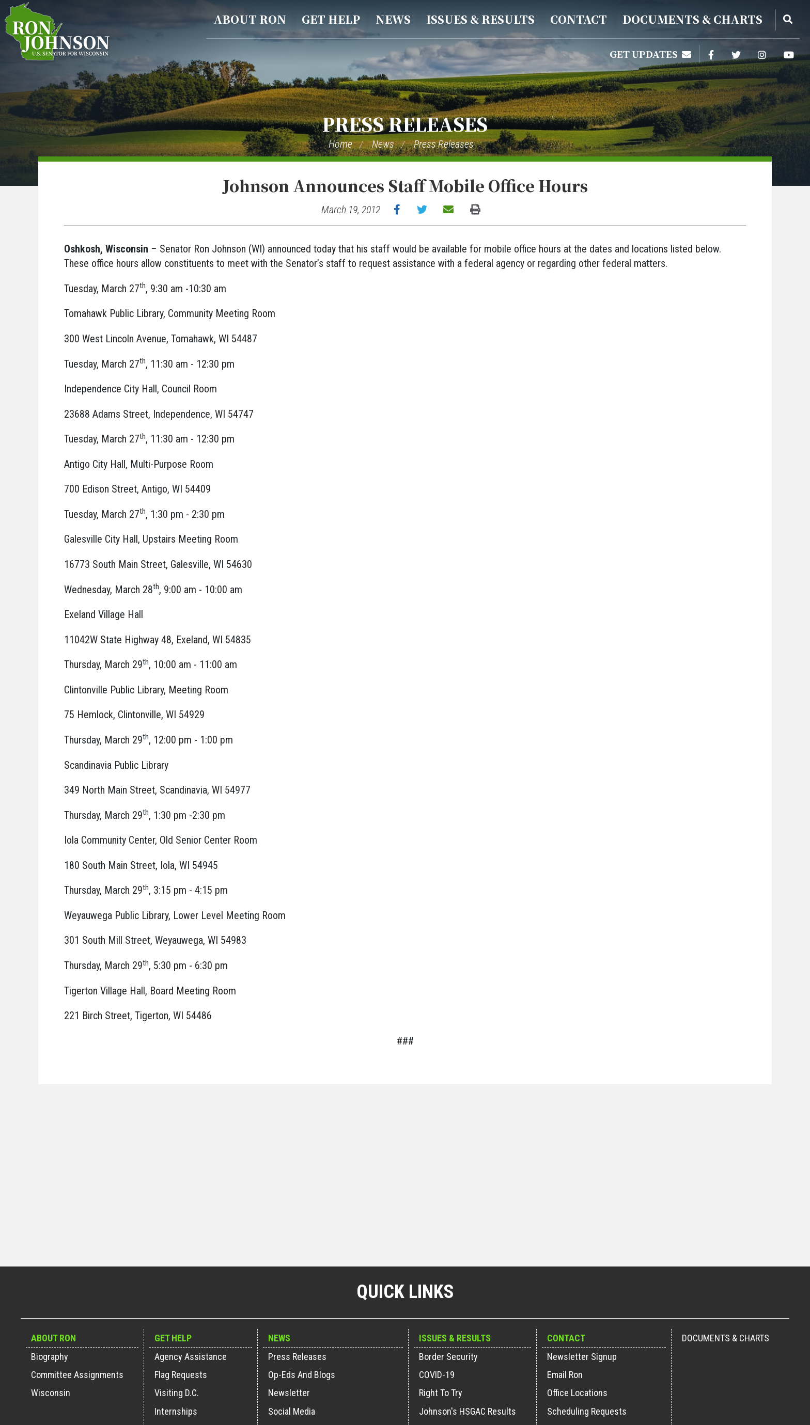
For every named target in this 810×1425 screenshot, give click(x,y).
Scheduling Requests (587, 1411)
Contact (578, 19)
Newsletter (289, 1392)
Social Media (291, 1411)
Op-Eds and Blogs (301, 1374)
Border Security (448, 1356)
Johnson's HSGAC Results (467, 1411)
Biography (49, 1356)
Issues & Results (480, 19)
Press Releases (405, 123)
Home (340, 144)
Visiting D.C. (176, 1392)
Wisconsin (50, 1392)
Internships (175, 1411)
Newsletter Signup (582, 1356)
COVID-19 (437, 1374)
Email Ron (565, 1374)
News (393, 19)
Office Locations (577, 1392)
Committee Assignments (77, 1374)
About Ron (250, 19)
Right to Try (440, 1392)
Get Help (331, 19)
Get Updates (650, 53)
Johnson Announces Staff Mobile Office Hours (405, 185)
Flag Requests (180, 1374)
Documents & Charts (692, 19)
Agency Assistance (190, 1356)
